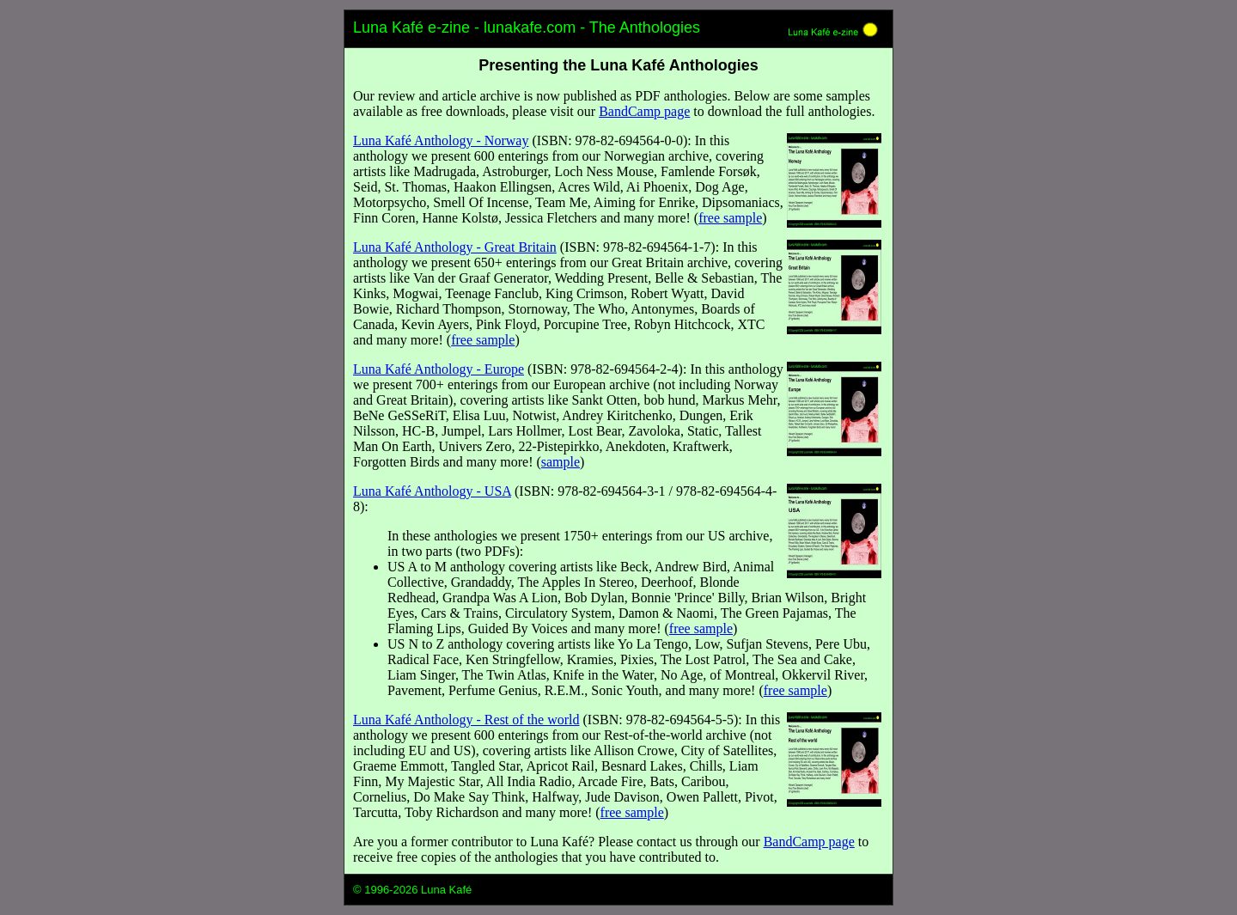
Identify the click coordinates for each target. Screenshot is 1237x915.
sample (560, 461)
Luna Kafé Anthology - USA (432, 491)
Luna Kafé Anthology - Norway (440, 140)
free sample (730, 217)
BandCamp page (644, 111)
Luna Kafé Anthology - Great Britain (455, 247)
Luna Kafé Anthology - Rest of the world (466, 719)
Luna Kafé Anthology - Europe (438, 369)
